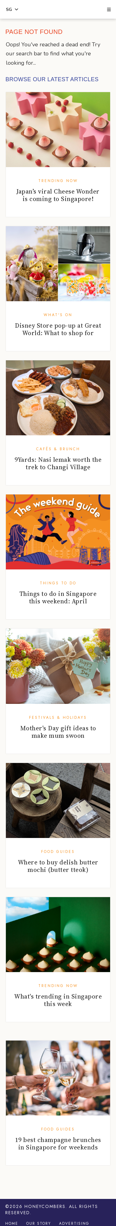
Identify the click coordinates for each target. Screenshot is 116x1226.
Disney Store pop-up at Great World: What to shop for (58, 329)
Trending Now (58, 181)
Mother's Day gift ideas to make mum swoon (58, 732)
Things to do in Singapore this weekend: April (58, 597)
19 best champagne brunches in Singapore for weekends (58, 1143)
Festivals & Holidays (58, 717)
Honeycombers (45, 1206)
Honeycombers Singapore (57, 10)
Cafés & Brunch (58, 449)
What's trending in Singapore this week (58, 1000)
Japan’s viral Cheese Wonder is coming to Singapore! (58, 195)
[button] (108, 10)
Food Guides (58, 851)
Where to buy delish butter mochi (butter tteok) (58, 866)
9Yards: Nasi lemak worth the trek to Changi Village (58, 463)
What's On (58, 315)
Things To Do (58, 583)
